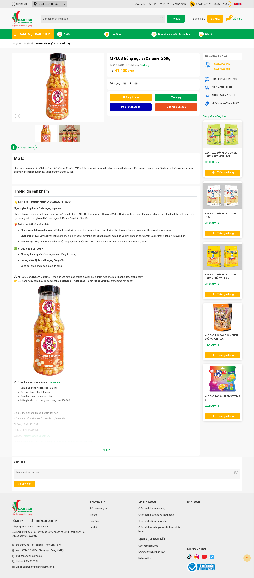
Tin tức (93, 514)
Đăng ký (215, 18)
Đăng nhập (199, 18)
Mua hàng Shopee (176, 107)
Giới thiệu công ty (98, 508)
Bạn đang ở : (49, 4)
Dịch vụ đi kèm (145, 558)
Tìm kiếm (175, 19)
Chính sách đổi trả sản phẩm (152, 521)
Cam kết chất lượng (148, 545)
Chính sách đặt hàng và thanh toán (156, 514)
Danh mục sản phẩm (31, 34)
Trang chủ (16, 43)
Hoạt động (95, 521)
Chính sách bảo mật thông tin (153, 508)
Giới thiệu (19, 4)
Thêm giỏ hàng (131, 97)
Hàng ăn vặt (28, 43)
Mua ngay (176, 97)
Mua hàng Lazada (130, 107)
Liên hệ (93, 527)
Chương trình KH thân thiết (151, 552)
